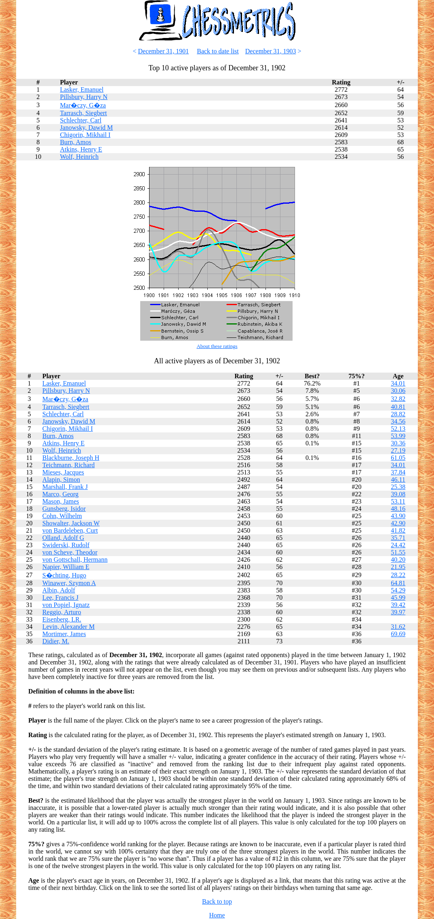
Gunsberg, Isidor (64, 508)
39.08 (398, 494)
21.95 (398, 566)
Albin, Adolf (58, 590)
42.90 (398, 523)
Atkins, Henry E (81, 149)
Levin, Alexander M (68, 626)
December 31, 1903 (270, 51)
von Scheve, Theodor (69, 552)
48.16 (398, 508)
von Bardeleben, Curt (70, 530)
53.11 (398, 501)
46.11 (398, 479)
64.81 (398, 583)
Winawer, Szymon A (69, 583)
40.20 (398, 559)
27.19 (398, 450)
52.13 (398, 428)
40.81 (398, 406)
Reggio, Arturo (61, 612)
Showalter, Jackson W (71, 523)
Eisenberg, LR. (61, 619)
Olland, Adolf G (63, 537)
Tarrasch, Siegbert (83, 113)
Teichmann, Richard (68, 465)
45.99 (398, 597)
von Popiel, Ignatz (66, 604)
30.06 (398, 390)
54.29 (398, 590)
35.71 (398, 537)
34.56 (398, 421)
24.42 (398, 545)
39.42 (398, 604)
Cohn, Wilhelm (62, 515)
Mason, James (60, 501)
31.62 (398, 626)
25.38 (398, 486)
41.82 (398, 530)
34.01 (398, 383)
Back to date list (218, 51)
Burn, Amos (75, 142)
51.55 (398, 552)
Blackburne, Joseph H (70, 457)
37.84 (398, 472)
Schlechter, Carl (80, 120)
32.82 (398, 398)
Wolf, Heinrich (79, 156)
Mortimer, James (64, 633)
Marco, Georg (60, 494)
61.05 (398, 457)
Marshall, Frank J (65, 486)
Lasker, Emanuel (81, 89)
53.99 (398, 435)
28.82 (398, 414)
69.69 (398, 633)
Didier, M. (55, 641)
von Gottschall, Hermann (74, 559)
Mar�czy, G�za (83, 105)
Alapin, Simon (61, 479)
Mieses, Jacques (63, 472)
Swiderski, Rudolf (65, 545)
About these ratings (216, 346)
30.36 (398, 443)
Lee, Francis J (60, 597)
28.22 (398, 574)
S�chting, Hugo (64, 575)
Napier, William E (65, 566)
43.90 (398, 515)
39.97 (398, 612)
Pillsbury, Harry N (83, 96)
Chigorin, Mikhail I (85, 134)
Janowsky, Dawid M (86, 127)
